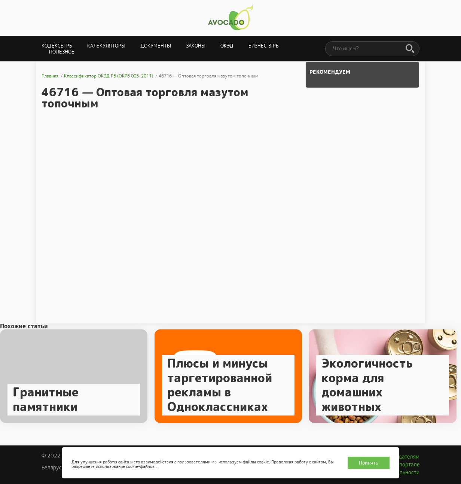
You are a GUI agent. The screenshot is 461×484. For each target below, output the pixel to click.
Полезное (61, 51)
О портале (406, 464)
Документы (155, 45)
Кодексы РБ (57, 45)
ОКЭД (226, 45)
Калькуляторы (106, 45)
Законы (195, 45)
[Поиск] (410, 49)
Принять (368, 462)
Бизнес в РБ (263, 45)
